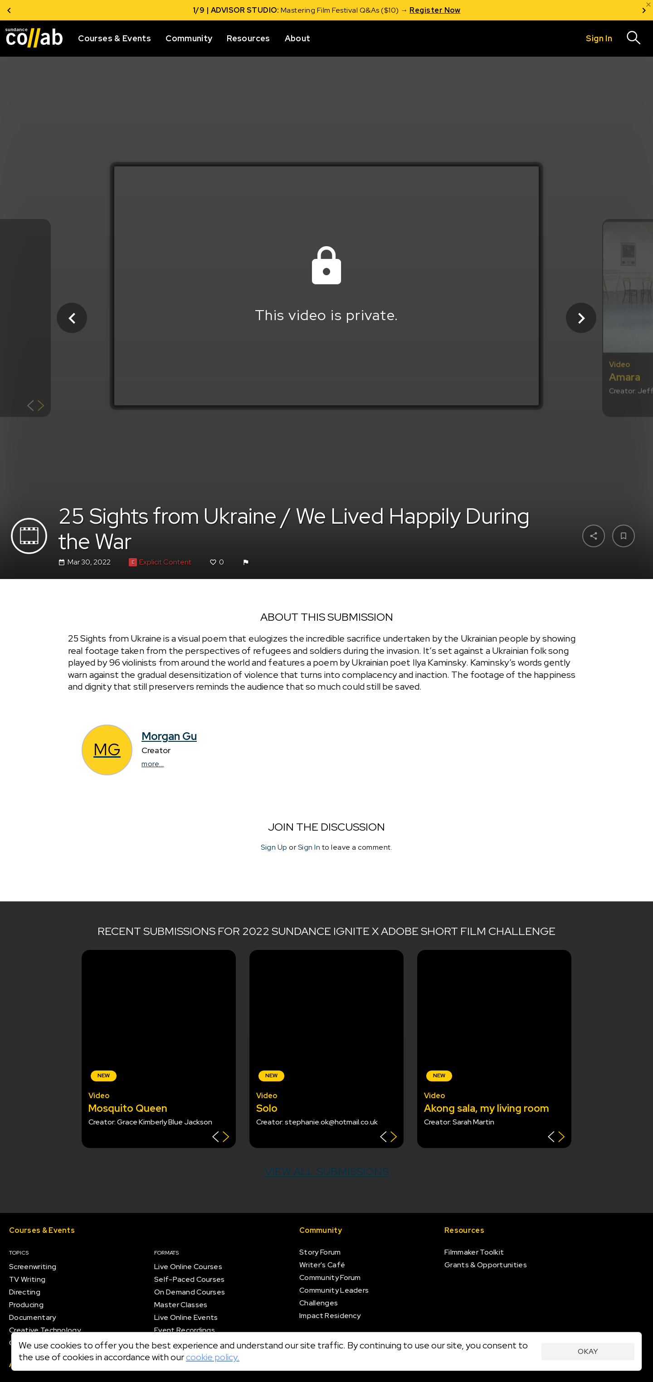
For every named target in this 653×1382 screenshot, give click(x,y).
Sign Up (274, 847)
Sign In (309, 847)
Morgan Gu (169, 736)
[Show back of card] (35, 407)
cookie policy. (212, 1357)
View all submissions (327, 1171)
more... (152, 764)
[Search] (634, 38)
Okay (588, 1351)
